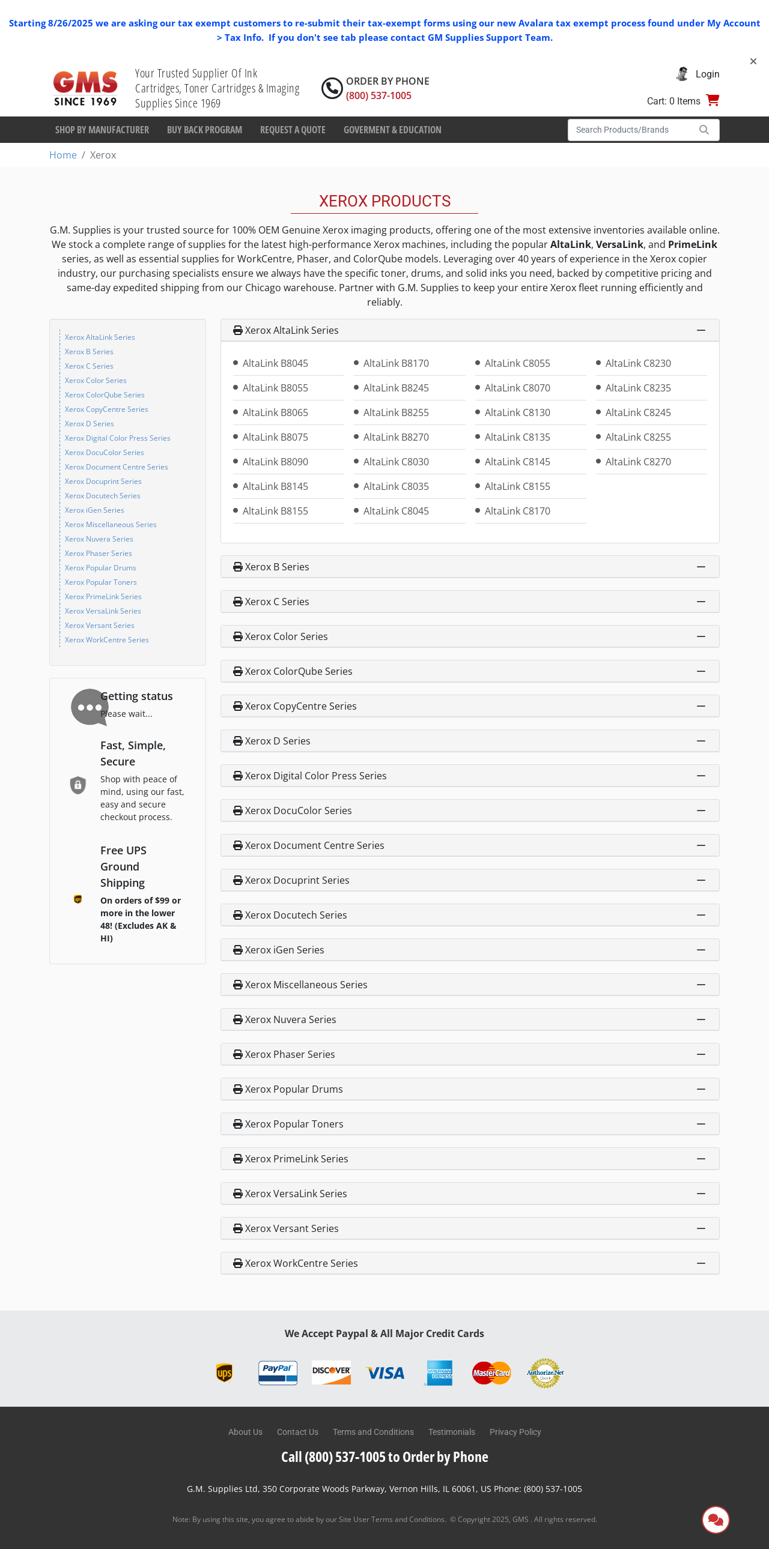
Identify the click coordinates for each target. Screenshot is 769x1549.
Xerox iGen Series (94, 510)
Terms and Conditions (373, 1432)
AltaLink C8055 (517, 363)
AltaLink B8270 (396, 437)
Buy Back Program (204, 129)
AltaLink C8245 (638, 412)
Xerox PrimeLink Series (103, 596)
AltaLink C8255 (638, 437)
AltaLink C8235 (638, 387)
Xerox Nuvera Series (99, 539)
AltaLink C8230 (638, 363)
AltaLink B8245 (396, 387)
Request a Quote (293, 129)
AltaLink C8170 (517, 511)
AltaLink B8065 (275, 412)
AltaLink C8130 (517, 412)
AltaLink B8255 (396, 412)
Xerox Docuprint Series (103, 481)
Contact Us (297, 1432)
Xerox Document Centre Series (116, 467)
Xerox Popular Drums (100, 568)
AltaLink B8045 (275, 363)
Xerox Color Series (96, 380)
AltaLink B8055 (275, 387)
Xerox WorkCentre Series (107, 640)
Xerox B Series (89, 351)
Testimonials (451, 1432)
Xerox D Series (89, 423)
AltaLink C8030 (396, 461)
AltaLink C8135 (517, 437)
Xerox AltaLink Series (100, 337)
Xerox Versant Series (100, 625)
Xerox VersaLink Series (103, 611)
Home (63, 155)
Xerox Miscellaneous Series (111, 524)
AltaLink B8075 (275, 437)
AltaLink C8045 (396, 511)
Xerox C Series (89, 366)
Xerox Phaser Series (98, 553)
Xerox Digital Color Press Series (118, 438)
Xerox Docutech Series (103, 496)
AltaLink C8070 (517, 387)
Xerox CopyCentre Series (106, 409)
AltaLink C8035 (396, 486)
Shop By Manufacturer (102, 129)
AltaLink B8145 (275, 486)
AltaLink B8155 (275, 511)
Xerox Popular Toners (101, 582)
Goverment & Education (393, 129)
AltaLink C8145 (517, 461)
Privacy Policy (515, 1432)
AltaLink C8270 (638, 461)
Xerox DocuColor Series (104, 452)
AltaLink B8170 (396, 363)
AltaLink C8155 (517, 486)
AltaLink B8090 (275, 461)
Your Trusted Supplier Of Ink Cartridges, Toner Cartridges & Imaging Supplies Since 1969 (217, 88)
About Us (245, 1432)
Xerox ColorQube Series (105, 395)
